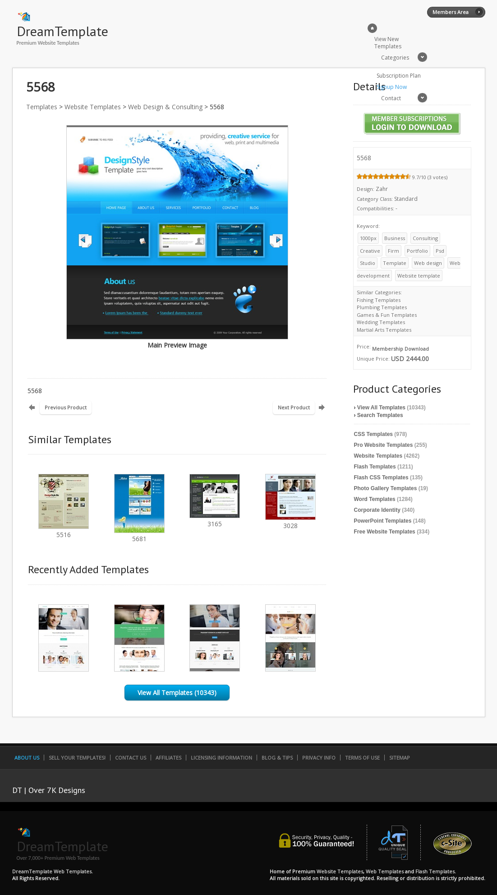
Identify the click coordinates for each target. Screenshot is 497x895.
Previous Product (66, 407)
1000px (368, 238)
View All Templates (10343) (177, 692)
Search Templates (380, 415)
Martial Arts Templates (384, 329)
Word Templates (375, 499)
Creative (370, 250)
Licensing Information (221, 758)
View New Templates (387, 42)
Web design (428, 263)
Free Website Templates (384, 532)
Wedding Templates (381, 322)
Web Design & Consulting (165, 106)
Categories (395, 57)
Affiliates (168, 758)
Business (394, 238)
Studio (367, 263)
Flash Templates (375, 467)
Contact (391, 98)
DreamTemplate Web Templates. (52, 871)
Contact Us (130, 758)
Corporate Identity (377, 510)
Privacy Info (319, 758)
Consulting (425, 238)
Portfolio (417, 250)
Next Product (294, 407)
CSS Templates (373, 434)
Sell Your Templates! (77, 758)
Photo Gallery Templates (385, 488)
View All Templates (381, 407)
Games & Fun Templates (387, 314)
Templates (41, 106)
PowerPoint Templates (383, 521)
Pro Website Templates (383, 445)
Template (394, 263)
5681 (139, 534)
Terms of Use (362, 758)
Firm (393, 250)
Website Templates (92, 106)
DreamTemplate (62, 31)
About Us (26, 758)
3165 (214, 519)
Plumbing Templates (382, 307)
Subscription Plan (399, 75)
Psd (440, 250)
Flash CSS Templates (381, 477)
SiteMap (399, 758)
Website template (418, 275)
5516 (63, 530)
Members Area (451, 12)
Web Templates (385, 871)
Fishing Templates (378, 300)
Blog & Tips (277, 758)
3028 (290, 521)
